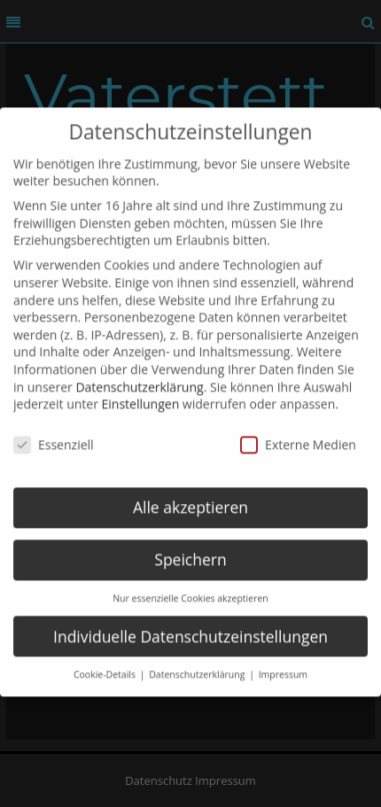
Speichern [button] (190, 548)
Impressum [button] (283, 664)
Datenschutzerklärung (139, 376)
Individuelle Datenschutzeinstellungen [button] (190, 625)
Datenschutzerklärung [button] (198, 664)
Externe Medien (298, 433)
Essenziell (53, 433)
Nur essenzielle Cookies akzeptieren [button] (190, 587)
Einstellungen (141, 393)
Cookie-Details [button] (106, 664)
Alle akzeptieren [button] (190, 496)
